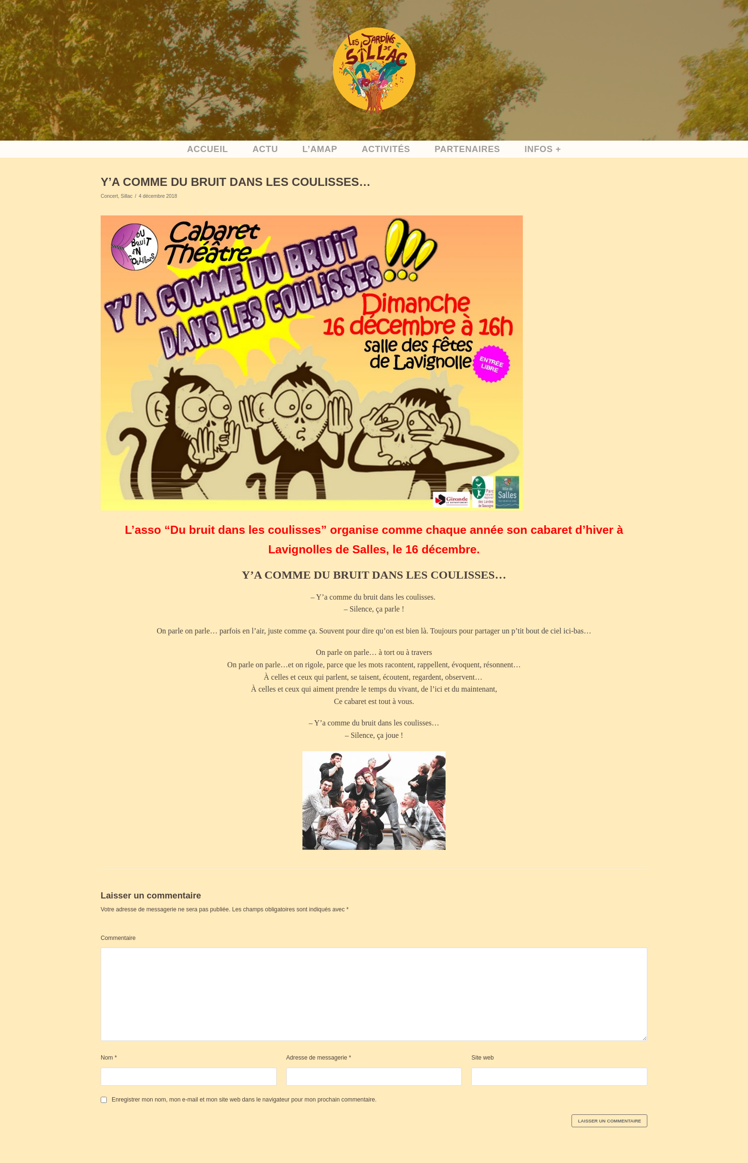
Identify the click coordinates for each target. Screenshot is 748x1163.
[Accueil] (374, 70)
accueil (209, 149)
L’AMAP (320, 149)
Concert (109, 195)
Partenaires (466, 149)
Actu (266, 149)
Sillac (126, 195)
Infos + (541, 149)
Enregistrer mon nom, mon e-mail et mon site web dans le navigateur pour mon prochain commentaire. (242, 1097)
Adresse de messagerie (318, 1055)
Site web (482, 1055)
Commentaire (118, 936)
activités (386, 149)
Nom (108, 1055)
